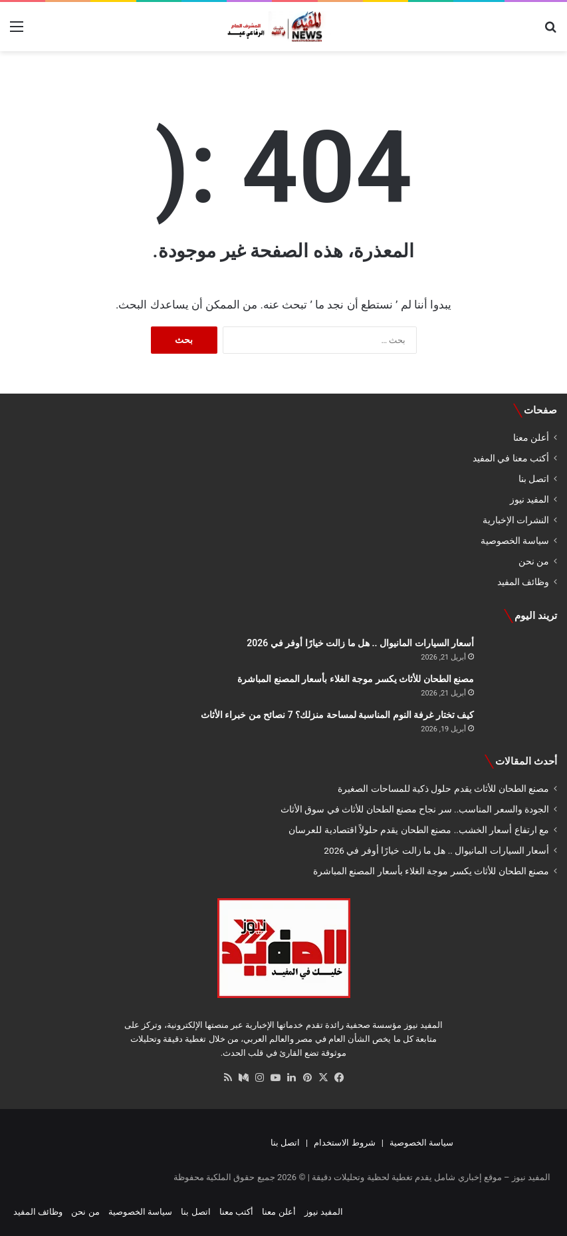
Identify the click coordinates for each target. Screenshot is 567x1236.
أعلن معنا (531, 437)
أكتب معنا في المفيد (511, 458)
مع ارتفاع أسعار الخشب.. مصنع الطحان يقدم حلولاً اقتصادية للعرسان (418, 829)
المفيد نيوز (529, 499)
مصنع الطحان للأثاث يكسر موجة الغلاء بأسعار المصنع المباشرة (355, 679)
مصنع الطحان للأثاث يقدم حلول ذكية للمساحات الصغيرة (443, 788)
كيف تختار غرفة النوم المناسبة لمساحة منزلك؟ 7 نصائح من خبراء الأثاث (337, 714)
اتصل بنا (533, 478)
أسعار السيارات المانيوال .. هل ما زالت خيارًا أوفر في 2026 (360, 643)
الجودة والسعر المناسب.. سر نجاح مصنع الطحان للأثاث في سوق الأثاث (415, 809)
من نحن (533, 561)
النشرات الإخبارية (516, 520)
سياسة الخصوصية (515, 540)
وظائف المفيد (523, 581)
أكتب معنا (236, 1212)
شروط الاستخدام (344, 1143)
